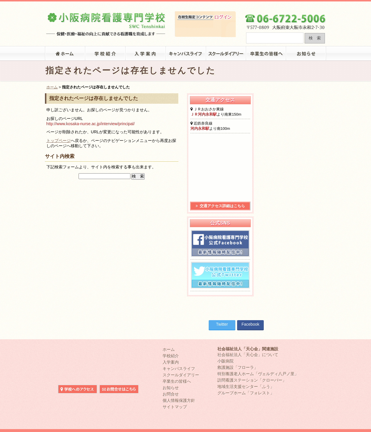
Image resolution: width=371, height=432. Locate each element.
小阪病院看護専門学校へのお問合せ (306, 5)
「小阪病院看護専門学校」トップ (65, 53)
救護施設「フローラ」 (237, 367)
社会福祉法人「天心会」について (247, 354)
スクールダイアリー (226, 53)
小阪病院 (225, 361)
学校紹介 (105, 53)
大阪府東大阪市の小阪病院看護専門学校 (106, 22)
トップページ (58, 140)
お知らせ (306, 53)
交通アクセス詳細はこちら (220, 206)
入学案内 (146, 53)
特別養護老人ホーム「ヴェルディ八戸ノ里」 (258, 373)
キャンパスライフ (186, 53)
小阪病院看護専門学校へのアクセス (265, 5)
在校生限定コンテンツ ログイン (205, 29)
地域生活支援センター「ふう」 (245, 386)
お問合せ (171, 394)
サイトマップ (175, 406)
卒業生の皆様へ (266, 53)
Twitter (222, 324)
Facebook (250, 324)
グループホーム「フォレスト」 (245, 393)
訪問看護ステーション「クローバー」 (251, 380)
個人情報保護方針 (179, 400)
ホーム (52, 87)
